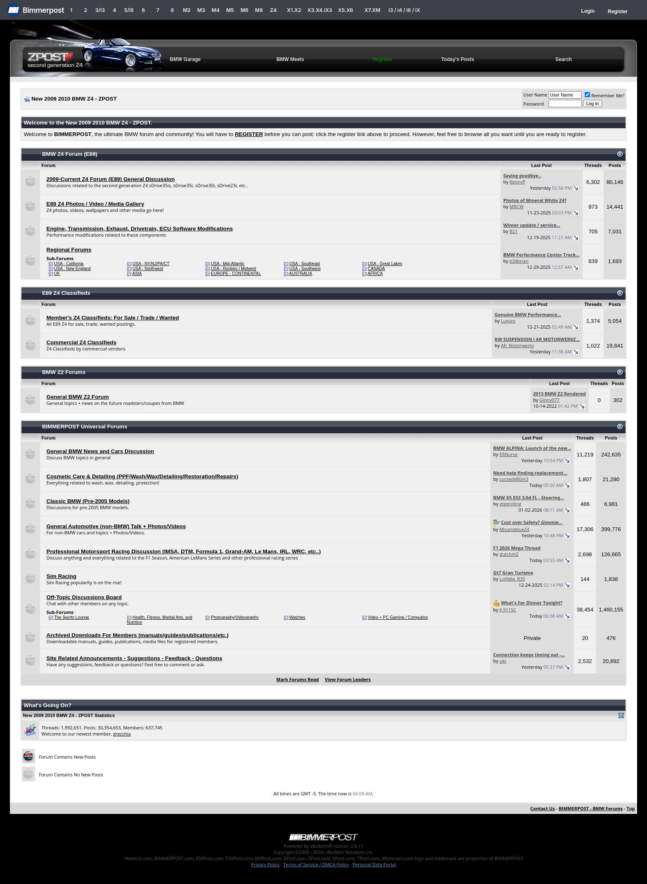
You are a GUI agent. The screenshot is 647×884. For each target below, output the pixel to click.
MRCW (517, 206)
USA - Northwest (147, 268)
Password (533, 104)
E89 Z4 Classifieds (66, 293)
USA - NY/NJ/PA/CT (150, 263)
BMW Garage (185, 59)
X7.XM (372, 10)
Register (618, 11)
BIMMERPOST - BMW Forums (591, 808)
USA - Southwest (305, 268)
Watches (297, 617)
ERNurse (508, 454)
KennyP (518, 182)
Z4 (273, 10)
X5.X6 (345, 10)
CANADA (376, 268)
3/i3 (100, 10)
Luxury (508, 320)
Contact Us (542, 808)
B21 (514, 231)
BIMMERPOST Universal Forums (85, 426)
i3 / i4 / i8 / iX (404, 10)
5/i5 (129, 10)
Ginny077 (549, 400)
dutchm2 (508, 554)
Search (563, 59)
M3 (201, 10)
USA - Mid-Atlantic (227, 263)
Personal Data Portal (374, 864)
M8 (259, 10)
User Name (535, 95)
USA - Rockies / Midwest (233, 268)
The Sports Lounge (71, 617)
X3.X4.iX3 (319, 10)
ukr (502, 661)
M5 (230, 10)
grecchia (122, 734)
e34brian (519, 261)
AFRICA (375, 273)
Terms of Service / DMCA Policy (316, 864)
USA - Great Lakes (385, 263)
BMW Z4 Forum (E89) (69, 154)
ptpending (510, 504)
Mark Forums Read (297, 679)
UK (57, 273)
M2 (187, 10)
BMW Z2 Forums (63, 372)
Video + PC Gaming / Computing (397, 617)
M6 (244, 10)
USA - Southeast (304, 263)
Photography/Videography (234, 617)
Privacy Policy (265, 864)
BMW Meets (290, 59)
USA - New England (72, 268)
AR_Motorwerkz (517, 345)
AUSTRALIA (300, 273)
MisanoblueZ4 (514, 529)
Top (630, 808)
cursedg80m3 (513, 479)
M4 (216, 10)
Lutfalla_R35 (512, 579)
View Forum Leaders (348, 679)
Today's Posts (457, 59)
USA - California (68, 263)
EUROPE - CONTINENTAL (236, 273)
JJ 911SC (507, 610)
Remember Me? (605, 95)
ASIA (137, 273)
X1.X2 (294, 10)
